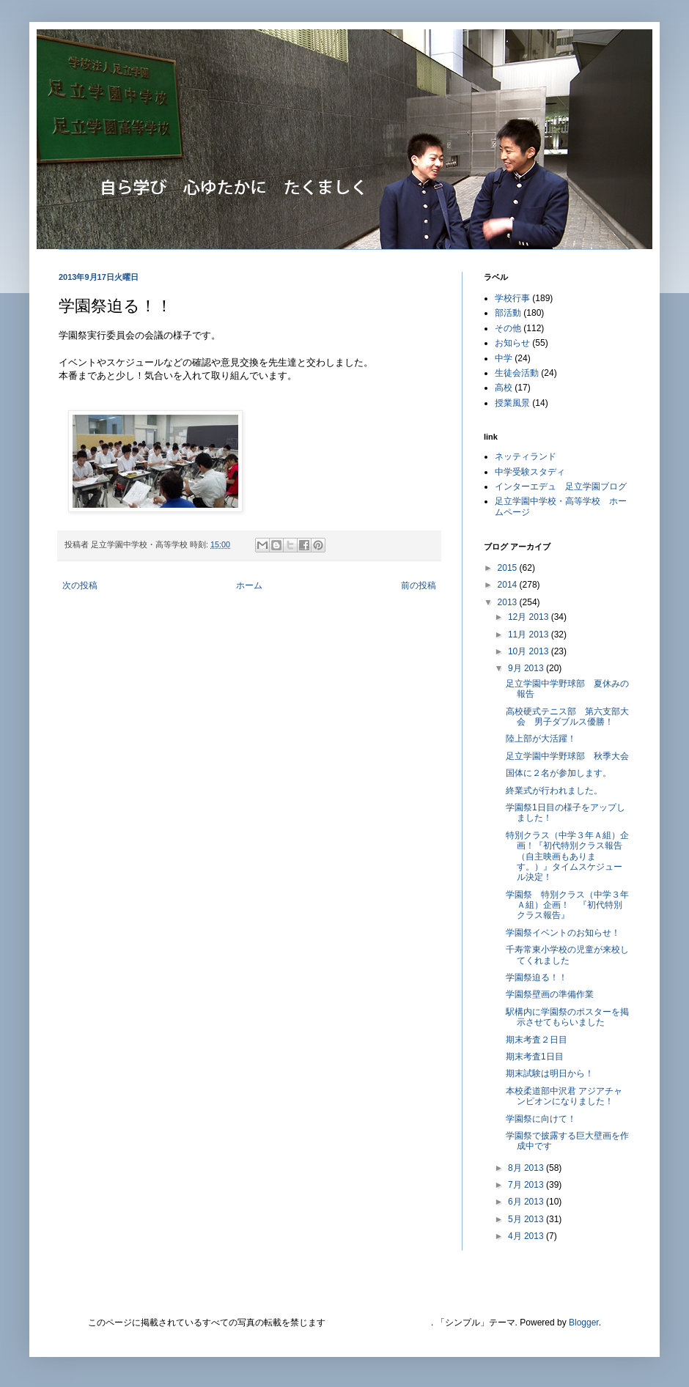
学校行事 (512, 298)
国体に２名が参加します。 (558, 773)
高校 (503, 387)
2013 (509, 602)
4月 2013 (527, 1236)
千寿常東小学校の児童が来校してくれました (567, 954)
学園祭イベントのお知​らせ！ (563, 933)
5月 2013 (527, 1219)
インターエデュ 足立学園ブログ (561, 486)
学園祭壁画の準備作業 (550, 994)
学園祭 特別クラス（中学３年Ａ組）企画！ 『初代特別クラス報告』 (567, 905)
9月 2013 (527, 668)
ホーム (249, 585)
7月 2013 (527, 1185)
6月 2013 (527, 1201)
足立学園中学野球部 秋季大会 (567, 756)
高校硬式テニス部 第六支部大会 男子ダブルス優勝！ (567, 716)
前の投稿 (418, 585)
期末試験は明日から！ (550, 1073)
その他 (508, 328)
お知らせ (512, 343)
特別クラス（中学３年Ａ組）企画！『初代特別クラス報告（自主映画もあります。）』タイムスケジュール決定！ (567, 856)
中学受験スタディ (530, 472)
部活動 (508, 313)
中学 (503, 358)
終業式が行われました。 (554, 790)
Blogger (584, 1322)
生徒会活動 (517, 373)
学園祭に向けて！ (541, 1119)
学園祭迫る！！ (536, 977)
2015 (509, 568)
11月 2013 (529, 634)
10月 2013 (529, 651)
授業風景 (512, 403)
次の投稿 (79, 585)
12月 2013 (529, 617)
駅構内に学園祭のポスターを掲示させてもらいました (567, 1017)
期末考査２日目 (536, 1040)
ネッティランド (525, 456)
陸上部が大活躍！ (541, 738)
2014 (509, 585)
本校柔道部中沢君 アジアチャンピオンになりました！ (564, 1096)
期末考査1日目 (535, 1056)
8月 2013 (527, 1168)
